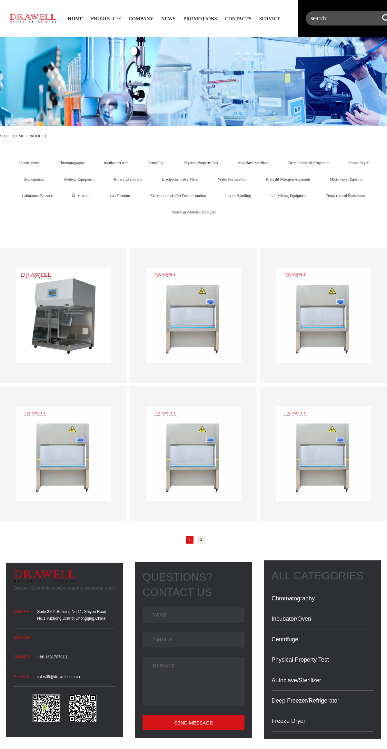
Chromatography (71, 163)
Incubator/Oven (116, 163)
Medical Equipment (79, 179)
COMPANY (140, 18)
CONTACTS (238, 18)
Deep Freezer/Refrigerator (308, 163)
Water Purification (232, 179)
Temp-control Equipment (345, 195)
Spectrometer (28, 163)
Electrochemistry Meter (180, 179)
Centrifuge (156, 163)
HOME (75, 18)
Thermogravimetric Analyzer (193, 212)
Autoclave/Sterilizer (253, 163)
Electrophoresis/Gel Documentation (178, 195)
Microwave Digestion (346, 179)
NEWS (168, 18)
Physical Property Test (201, 163)
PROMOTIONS (200, 18)
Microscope (81, 195)
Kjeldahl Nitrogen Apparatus (288, 179)
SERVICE (270, 18)
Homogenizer (34, 179)
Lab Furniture (120, 195)
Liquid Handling (238, 195)
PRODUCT (103, 18)
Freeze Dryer (358, 163)
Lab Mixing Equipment (288, 195)
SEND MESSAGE (193, 722)
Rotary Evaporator (128, 179)
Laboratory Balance (37, 195)
